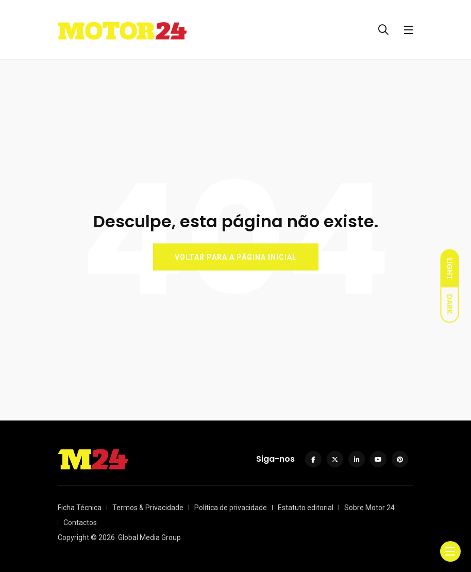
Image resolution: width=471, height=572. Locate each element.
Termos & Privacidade (147, 507)
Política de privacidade (230, 507)
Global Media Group (149, 537)
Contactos (80, 522)
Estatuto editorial (305, 507)
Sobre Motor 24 (369, 507)
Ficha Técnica (80, 507)
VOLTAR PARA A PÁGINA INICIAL (236, 257)
